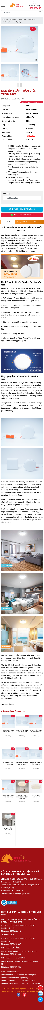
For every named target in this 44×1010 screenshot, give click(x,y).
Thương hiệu (8, 22)
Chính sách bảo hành (9, 983)
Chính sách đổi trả (8, 981)
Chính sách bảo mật (27, 981)
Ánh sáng (6, 194)
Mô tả (8, 222)
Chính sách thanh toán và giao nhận (15, 978)
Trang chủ (5, 19)
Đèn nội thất (22, 19)
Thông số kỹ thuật (22, 222)
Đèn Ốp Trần (32, 19)
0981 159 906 (15, 954)
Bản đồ (25, 983)
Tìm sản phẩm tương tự (32, 102)
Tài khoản (36, 983)
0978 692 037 (15, 944)
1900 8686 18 (15, 931)
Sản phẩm (13, 19)
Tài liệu (36, 222)
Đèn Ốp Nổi (9, 705)
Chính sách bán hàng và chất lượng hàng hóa (18, 975)
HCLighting (18, 22)
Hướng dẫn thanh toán (10, 972)
